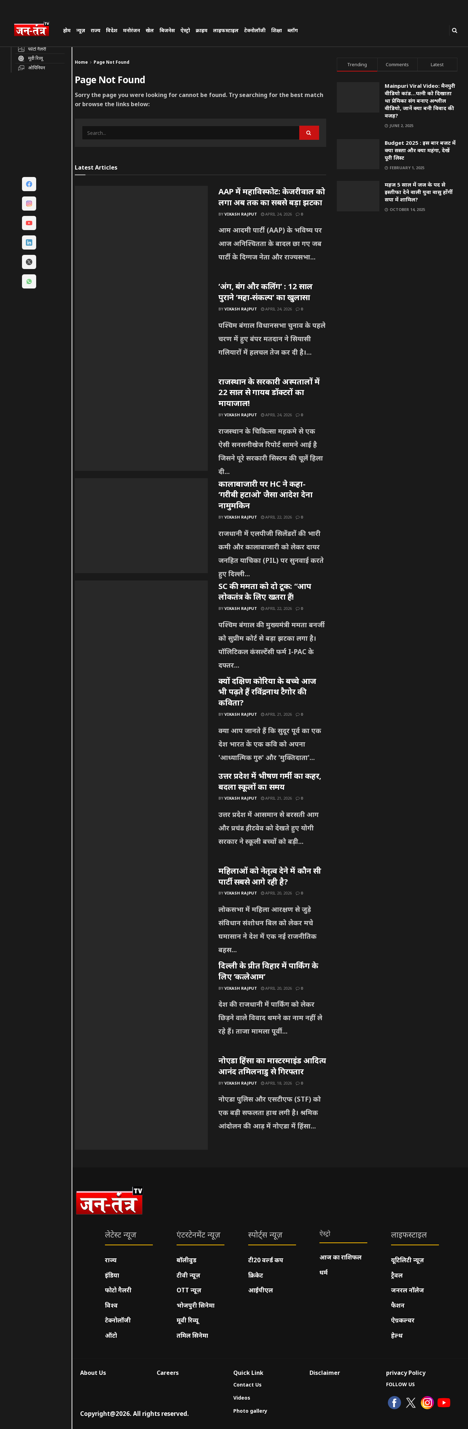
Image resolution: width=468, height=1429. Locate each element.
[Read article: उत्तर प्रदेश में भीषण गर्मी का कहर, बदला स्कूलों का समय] (141, 817)
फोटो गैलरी (118, 1290)
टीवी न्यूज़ (188, 1275)
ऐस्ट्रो (185, 30)
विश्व (111, 1305)
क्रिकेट (255, 1275)
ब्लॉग (293, 30)
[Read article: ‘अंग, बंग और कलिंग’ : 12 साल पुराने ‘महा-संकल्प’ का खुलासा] (141, 328)
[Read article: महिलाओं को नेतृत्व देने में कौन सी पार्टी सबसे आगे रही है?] (141, 912)
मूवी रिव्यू (188, 1320)
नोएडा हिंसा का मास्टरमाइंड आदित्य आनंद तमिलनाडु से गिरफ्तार (272, 1065)
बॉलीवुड (186, 1260)
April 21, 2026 (276, 714)
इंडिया (112, 1275)
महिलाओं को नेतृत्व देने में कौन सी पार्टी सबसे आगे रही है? (269, 876)
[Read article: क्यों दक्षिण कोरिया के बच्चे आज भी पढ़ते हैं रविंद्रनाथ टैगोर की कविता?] (141, 722)
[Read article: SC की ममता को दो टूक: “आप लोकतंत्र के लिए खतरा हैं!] (141, 628)
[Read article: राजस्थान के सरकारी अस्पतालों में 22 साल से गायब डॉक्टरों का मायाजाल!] (141, 423)
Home (81, 62)
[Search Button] (454, 30)
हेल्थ (397, 1335)
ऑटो (111, 1335)
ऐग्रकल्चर (402, 1320)
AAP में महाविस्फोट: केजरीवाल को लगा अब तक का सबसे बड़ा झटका (271, 196)
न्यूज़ (80, 30)
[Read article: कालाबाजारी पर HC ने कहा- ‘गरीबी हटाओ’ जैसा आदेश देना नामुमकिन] (141, 525)
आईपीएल (260, 1290)
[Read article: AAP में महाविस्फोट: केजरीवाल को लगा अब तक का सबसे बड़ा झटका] (141, 233)
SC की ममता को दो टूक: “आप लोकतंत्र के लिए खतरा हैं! (264, 591)
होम (67, 30)
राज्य (95, 30)
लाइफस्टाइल (226, 30)
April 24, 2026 (276, 214)
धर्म (323, 1272)
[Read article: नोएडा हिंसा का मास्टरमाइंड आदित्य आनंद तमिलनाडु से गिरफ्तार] (141, 1102)
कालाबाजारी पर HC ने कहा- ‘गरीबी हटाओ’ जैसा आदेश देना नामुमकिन (265, 494)
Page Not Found (111, 62)
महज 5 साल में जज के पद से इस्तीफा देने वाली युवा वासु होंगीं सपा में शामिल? (418, 192)
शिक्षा (276, 30)
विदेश (111, 30)
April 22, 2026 (276, 517)
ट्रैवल (397, 1275)
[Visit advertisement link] (397, 288)
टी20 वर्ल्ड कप (265, 1260)
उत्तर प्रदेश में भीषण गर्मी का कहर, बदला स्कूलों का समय (269, 781)
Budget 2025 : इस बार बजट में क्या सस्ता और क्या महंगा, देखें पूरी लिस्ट (420, 150)
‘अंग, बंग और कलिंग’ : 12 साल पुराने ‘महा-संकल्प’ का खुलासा (265, 291)
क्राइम (201, 30)
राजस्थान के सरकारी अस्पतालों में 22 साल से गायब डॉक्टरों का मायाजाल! (268, 392)
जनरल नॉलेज (407, 1290)
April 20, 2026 (276, 893)
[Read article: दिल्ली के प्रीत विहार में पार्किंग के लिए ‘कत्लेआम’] (141, 1007)
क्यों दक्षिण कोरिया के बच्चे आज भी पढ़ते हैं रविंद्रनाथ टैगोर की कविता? (267, 691)
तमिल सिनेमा (192, 1335)
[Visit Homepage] (35, 29)
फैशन (398, 1305)
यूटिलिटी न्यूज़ (407, 1260)
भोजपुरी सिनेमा (195, 1305)
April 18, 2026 (276, 1083)
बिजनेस (167, 30)
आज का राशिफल (340, 1257)
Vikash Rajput (240, 214)
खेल (150, 30)
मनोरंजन (131, 30)
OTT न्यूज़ (189, 1290)
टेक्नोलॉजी (255, 30)
